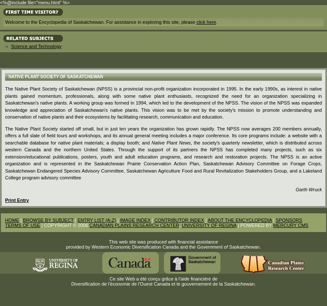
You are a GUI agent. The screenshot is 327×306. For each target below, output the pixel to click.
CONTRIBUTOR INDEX (179, 220)
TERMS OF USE (22, 225)
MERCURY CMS (290, 225)
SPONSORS (289, 220)
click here (206, 22)
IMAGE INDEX (135, 220)
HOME (12, 220)
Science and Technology (36, 46)
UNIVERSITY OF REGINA (209, 225)
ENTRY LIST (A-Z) (96, 220)
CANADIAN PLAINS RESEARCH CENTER (134, 225)
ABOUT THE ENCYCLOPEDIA (240, 220)
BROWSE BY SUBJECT (48, 220)
